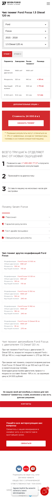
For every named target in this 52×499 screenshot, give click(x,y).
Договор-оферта (26, 477)
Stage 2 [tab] (17, 54)
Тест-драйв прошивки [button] (26, 231)
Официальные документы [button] (26, 238)
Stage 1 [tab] (7, 54)
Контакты (26, 404)
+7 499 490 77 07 (29, 163)
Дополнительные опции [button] (26, 104)
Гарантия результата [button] (26, 224)
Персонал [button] (26, 217)
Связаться (26, 443)
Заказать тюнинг (26, 123)
